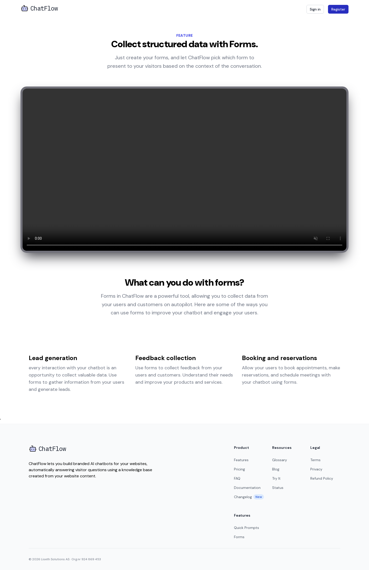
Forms (239, 537)
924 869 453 (91, 559)
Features (241, 460)
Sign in (315, 9)
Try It (276, 478)
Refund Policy (321, 478)
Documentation (247, 487)
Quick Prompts (246, 527)
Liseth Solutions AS (55, 559)
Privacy (316, 469)
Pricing (239, 469)
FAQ (237, 478)
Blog (275, 469)
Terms (315, 460)
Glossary (279, 460)
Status (277, 487)
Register (338, 9)
